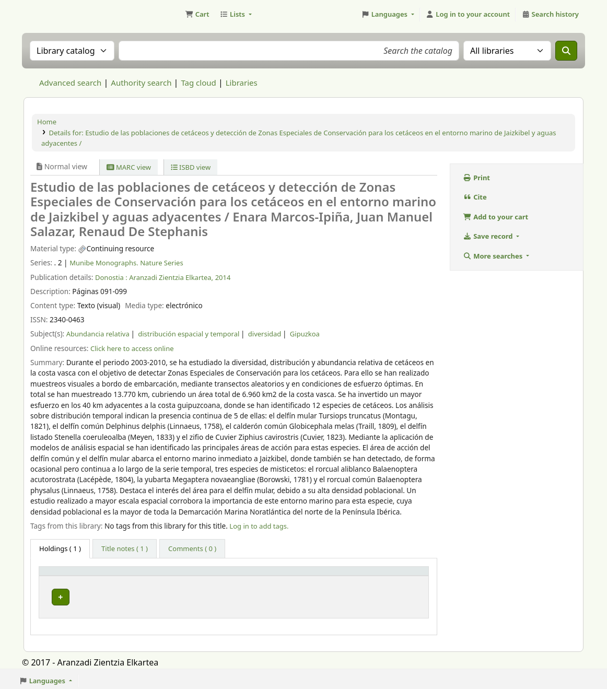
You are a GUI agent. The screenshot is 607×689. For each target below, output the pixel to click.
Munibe (131, 594)
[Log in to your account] (468, 14)
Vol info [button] (223, 575)
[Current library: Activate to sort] (158, 576)
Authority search (141, 82)
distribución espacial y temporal (188, 333)
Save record (489, 236)
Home (46, 121)
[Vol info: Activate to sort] (247, 576)
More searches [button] (493, 256)
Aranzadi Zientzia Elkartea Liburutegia (50, 14)
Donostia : (111, 277)
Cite (475, 197)
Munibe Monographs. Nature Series (126, 262)
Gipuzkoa (305, 333)
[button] (197, 14)
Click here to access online (132, 348)
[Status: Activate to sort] (397, 576)
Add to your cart (496, 216)
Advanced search (70, 82)
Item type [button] (60, 575)
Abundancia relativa (98, 333)
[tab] (124, 549)
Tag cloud (198, 82)
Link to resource (318, 594)
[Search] (566, 51)
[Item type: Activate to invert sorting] (75, 576)
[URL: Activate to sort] (327, 576)
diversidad (265, 333)
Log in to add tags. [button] (258, 526)
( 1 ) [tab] (60, 548)
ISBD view (191, 167)
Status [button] (382, 575)
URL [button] (300, 575)
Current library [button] (141, 575)
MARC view (129, 167)
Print (477, 177)
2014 (223, 277)
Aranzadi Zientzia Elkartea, (171, 277)
